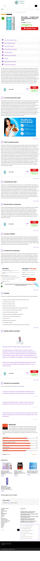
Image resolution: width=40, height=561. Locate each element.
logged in (8, 513)
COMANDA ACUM (30, 28)
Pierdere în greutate (6, 12)
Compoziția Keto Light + (9, 46)
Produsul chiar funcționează (10, 55)
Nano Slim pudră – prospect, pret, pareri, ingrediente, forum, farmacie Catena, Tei (33, 477)
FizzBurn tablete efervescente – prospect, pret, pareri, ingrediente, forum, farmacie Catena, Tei (6, 498)
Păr (1, 527)
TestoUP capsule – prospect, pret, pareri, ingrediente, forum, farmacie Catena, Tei (30, 527)
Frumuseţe (3, 524)
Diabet (2, 522)
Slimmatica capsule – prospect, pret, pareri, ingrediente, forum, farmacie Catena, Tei (6, 478)
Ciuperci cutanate (4, 521)
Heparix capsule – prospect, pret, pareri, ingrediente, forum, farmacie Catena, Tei (29, 525)
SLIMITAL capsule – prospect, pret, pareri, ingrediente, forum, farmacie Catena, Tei (19, 478)
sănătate (2, 536)
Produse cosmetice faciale (5, 531)
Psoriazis (2, 534)
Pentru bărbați (3, 528)
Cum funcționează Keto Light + (10, 40)
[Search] (37, 9)
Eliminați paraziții (4, 523)
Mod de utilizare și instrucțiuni (10, 49)
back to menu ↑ (36, 138)
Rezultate (6, 58)
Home (2, 12)
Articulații (2, 519)
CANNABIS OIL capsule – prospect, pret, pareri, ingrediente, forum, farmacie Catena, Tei (29, 532)
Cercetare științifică (8, 52)
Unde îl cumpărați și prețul (9, 43)
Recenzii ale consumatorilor (10, 64)
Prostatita (2, 533)
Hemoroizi (3, 526)
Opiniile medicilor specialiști (10, 61)
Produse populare (4, 532)
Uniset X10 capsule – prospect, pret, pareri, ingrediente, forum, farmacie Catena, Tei (28, 529)
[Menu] (2, 9)
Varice (2, 537)
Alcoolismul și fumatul (5, 518)
